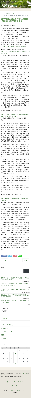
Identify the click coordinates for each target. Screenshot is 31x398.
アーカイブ (4, 308)
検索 (2, 267)
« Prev (4, 260)
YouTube (15, 386)
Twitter (10, 255)
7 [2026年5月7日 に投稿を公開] (15, 353)
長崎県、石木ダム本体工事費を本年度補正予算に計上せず (15, 290)
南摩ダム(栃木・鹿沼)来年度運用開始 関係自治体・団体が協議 (15, 278)
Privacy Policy (24, 373)
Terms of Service (4, 374)
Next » (26, 260)
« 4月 (14, 363)
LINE (19, 255)
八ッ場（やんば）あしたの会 (15, 390)
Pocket (15, 255)
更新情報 (4, 338)
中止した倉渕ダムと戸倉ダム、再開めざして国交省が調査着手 (15, 301)
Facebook (4, 255)
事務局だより (5, 328)
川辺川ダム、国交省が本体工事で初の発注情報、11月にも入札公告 (14, 284)
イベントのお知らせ (7, 325)
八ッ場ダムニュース (7, 331)
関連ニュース (16, 25)
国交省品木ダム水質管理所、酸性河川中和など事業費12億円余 (15, 295)
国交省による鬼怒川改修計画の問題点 (14, 46)
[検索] (26, 271)
